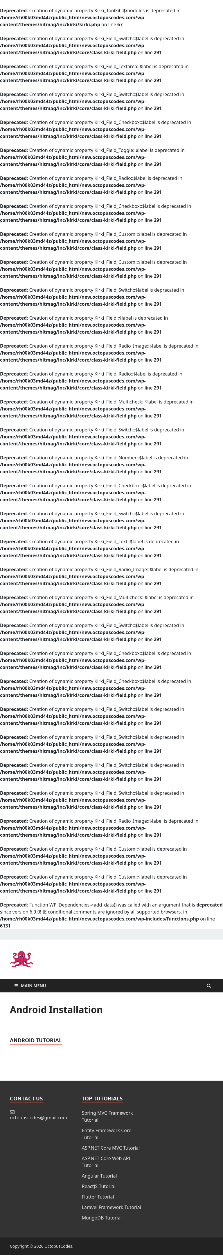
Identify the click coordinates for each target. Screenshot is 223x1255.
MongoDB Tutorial (102, 1218)
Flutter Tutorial (98, 1197)
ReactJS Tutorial (99, 1186)
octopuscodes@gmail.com (38, 1117)
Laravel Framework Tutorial (111, 1207)
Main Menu (33, 985)
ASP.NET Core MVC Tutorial (111, 1148)
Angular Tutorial (99, 1176)
